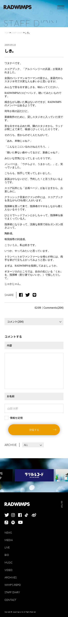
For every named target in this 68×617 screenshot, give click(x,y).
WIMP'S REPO (13, 585)
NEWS (8, 533)
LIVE (7, 547)
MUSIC (8, 562)
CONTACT (10, 600)
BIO (7, 555)
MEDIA (9, 540)
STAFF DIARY (12, 592)
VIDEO (8, 570)
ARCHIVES (11, 577)
